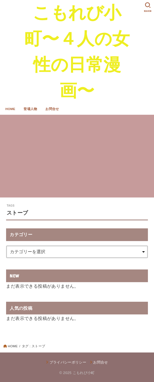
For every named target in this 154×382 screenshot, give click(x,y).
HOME (10, 109)
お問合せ (52, 109)
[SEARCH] (148, 7)
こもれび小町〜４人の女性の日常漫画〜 (77, 51)
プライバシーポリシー (67, 362)
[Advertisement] (77, 156)
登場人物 (30, 109)
